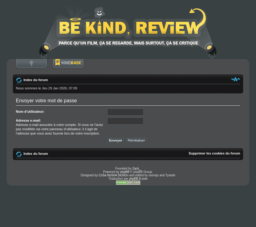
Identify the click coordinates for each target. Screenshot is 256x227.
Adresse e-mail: (28, 120)
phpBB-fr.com (138, 178)
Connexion (31, 66)
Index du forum (36, 80)
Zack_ (136, 168)
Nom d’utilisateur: (30, 111)
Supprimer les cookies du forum (214, 153)
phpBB (124, 172)
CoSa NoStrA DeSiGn (113, 175)
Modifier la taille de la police (235, 79)
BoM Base (68, 66)
